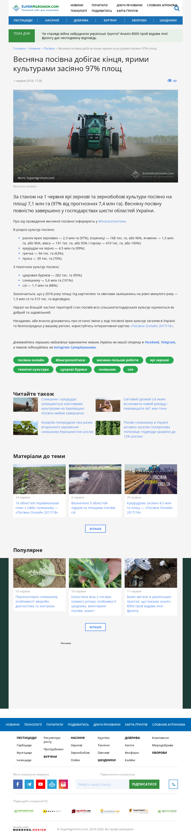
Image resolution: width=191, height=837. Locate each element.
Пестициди (23, 20)
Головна (19, 48)
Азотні (129, 745)
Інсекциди (24, 760)
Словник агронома (162, 5)
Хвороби (139, 20)
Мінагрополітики (112, 221)
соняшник (107, 369)
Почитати (100, 5)
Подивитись (102, 11)
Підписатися (144, 784)
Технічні (104, 745)
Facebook (152, 342)
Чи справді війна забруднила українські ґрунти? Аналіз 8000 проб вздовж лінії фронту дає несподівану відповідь (105, 35)
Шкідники (168, 20)
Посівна (49, 48)
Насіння (52, 20)
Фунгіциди (24, 753)
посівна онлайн (31, 360)
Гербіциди (24, 745)
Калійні (130, 760)
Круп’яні (104, 738)
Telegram (168, 342)
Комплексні (160, 738)
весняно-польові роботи (118, 360)
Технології (79, 11)
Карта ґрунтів (127, 11)
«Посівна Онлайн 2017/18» (151, 326)
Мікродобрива (162, 745)
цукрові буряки (73, 369)
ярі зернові (159, 360)
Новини (77, 5)
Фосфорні (132, 753)
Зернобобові (80, 753)
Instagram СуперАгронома (75, 347)
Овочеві (103, 753)
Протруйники (53, 749)
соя (130, 369)
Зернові (76, 745)
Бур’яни (110, 20)
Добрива (81, 20)
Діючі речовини (129, 5)
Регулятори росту (52, 740)
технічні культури (33, 369)
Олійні (75, 760)
